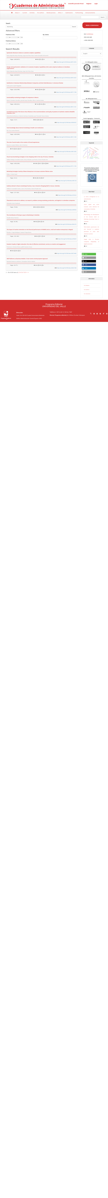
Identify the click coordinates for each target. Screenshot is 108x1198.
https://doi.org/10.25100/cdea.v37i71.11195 (66, 166)
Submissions (69, 13)
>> (28, 272)
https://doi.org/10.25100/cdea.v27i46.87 (67, 239)
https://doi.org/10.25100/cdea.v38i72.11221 (66, 106)
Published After (10, 34)
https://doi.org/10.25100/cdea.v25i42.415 (67, 224)
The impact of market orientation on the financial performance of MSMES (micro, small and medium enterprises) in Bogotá (40, 229)
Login (96, 3)
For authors (40, 13)
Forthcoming (79, 13)
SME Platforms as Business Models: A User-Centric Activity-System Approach (27, 258)
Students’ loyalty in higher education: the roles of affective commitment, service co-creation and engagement (36, 244)
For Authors (86, 289)
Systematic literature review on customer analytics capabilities (23, 53)
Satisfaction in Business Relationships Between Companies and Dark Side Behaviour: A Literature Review (35, 83)
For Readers (86, 285)
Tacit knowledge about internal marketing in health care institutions (25, 128)
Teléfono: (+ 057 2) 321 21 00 (58, 312)
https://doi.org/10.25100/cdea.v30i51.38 (67, 180)
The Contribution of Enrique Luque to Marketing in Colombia (23, 215)
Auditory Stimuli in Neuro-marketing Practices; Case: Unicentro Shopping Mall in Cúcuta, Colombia (33, 186)
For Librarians (87, 293)
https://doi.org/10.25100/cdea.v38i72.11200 (66, 137)
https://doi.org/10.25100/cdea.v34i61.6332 (66, 151)
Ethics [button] (60, 13)
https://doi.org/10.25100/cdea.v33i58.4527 (66, 122)
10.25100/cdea (89, 34)
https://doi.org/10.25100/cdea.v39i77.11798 (66, 92)
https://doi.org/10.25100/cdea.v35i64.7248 (66, 268)
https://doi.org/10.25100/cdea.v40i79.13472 (66, 62)
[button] (89, 254)
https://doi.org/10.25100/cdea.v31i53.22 (67, 195)
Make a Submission (92, 25)
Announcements (90, 13)
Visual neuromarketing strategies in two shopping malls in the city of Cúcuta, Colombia (30, 157)
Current (24, 13)
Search (103, 17)
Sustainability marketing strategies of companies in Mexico (22, 97)
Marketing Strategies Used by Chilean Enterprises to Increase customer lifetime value (30, 171)
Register (88, 3)
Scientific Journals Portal (76, 3)
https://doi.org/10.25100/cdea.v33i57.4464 (66, 253)
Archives (32, 13)
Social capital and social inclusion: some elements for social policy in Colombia (91, 207)
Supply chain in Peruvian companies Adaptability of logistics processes (91, 242)
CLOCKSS (89, 171)
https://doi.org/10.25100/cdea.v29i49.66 (67, 209)
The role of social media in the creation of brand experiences (23, 142)
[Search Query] (90, 17)
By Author (46, 34)
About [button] (17, 13)
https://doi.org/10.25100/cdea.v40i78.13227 (66, 77)
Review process (51, 13)
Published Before (11, 41)
